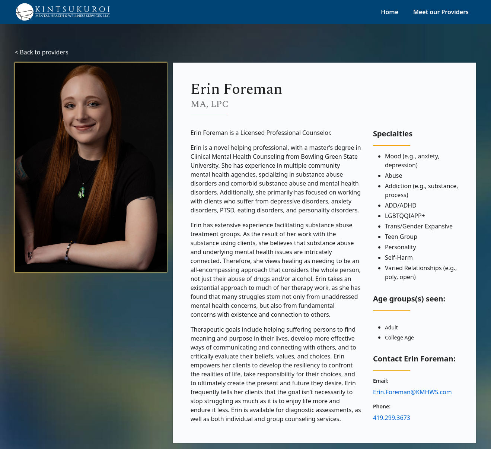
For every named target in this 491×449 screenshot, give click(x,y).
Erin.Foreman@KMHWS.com (412, 392)
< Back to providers (41, 52)
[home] (62, 12)
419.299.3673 (391, 418)
